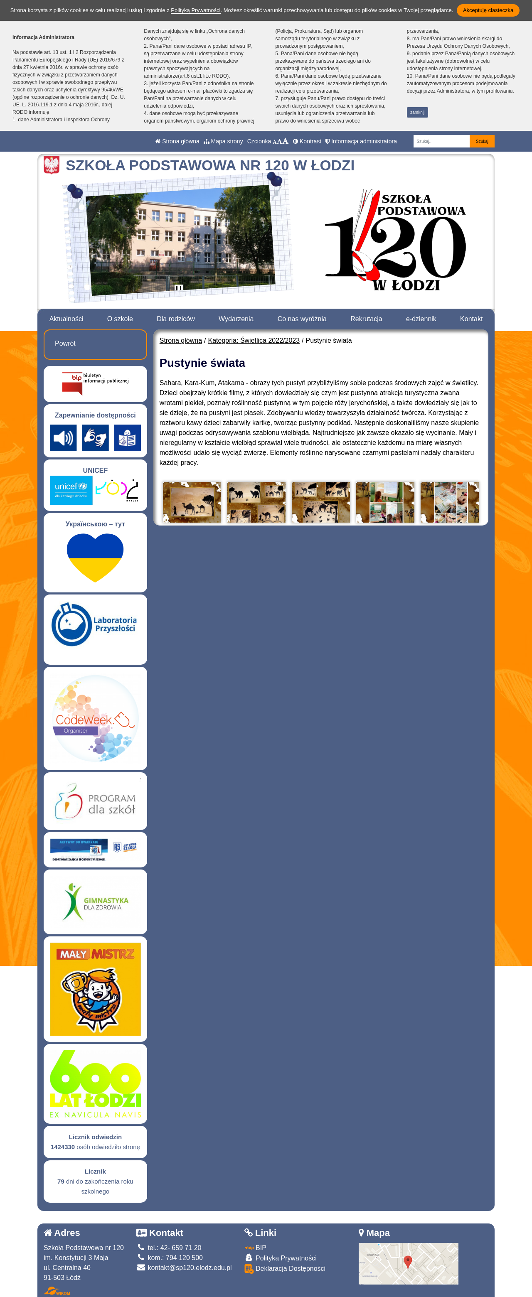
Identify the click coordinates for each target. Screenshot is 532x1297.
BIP (255, 1247)
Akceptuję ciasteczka (488, 10)
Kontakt (471, 318)
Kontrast (307, 141)
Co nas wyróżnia (302, 318)
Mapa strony (223, 141)
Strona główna (177, 141)
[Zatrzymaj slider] (178, 290)
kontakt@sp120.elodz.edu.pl (184, 1267)
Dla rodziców (176, 318)
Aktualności (66, 318)
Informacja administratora (361, 141)
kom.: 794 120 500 (169, 1257)
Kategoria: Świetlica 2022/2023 (254, 340)
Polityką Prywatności (195, 10)
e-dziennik (421, 318)
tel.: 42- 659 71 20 (168, 1247)
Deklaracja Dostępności (285, 1269)
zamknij (417, 112)
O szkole (120, 318)
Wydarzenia (236, 318)
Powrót (65, 343)
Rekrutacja (366, 318)
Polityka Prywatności (280, 1258)
